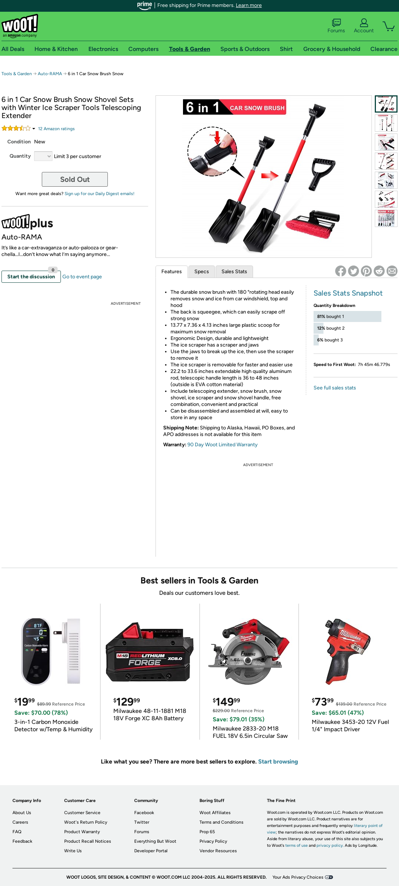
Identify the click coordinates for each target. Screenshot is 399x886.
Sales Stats (234, 271)
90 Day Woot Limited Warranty (222, 445)
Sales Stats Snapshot (348, 293)
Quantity (20, 156)
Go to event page (82, 277)
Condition (19, 142)
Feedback (22, 841)
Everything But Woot (155, 841)
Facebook (144, 812)
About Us (21, 812)
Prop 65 (207, 831)
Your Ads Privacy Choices (297, 877)
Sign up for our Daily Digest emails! (100, 193)
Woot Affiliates (215, 812)
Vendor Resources (218, 850)
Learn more (249, 5)
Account (364, 26)
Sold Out (75, 179)
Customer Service (82, 812)
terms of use (296, 845)
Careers (20, 822)
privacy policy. (330, 845)
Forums (336, 26)
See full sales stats (335, 388)
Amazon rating (56, 128)
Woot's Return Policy (85, 822)
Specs (201, 271)
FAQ (16, 831)
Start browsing (278, 761)
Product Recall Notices (87, 841)
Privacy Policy (213, 841)
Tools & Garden (16, 73)
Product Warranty (82, 831)
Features (171, 271)
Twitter (141, 822)
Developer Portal (151, 850)
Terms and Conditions (222, 822)
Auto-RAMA (50, 73)
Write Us (73, 850)
